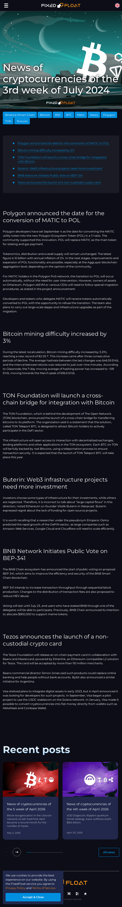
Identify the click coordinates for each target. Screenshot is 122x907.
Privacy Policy (15, 888)
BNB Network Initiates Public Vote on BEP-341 (50, 175)
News (94, 115)
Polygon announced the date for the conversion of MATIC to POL (63, 143)
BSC (58, 115)
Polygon (109, 115)
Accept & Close (33, 897)
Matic (81, 115)
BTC (69, 115)
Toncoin (22, 121)
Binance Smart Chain (20, 115)
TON (8, 121)
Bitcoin (45, 115)
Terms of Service (43, 888)
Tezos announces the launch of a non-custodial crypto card (59, 182)
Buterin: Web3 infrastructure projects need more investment (60, 168)
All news (109, 852)
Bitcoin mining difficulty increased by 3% (46, 150)
